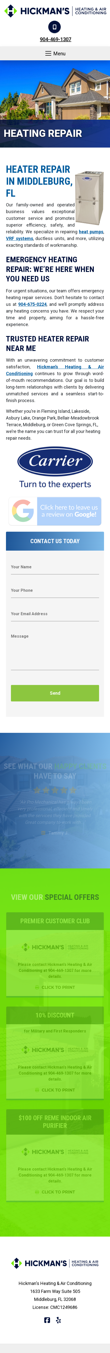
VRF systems (19, 238)
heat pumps (91, 231)
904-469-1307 (55, 39)
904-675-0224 (32, 304)
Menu (55, 53)
